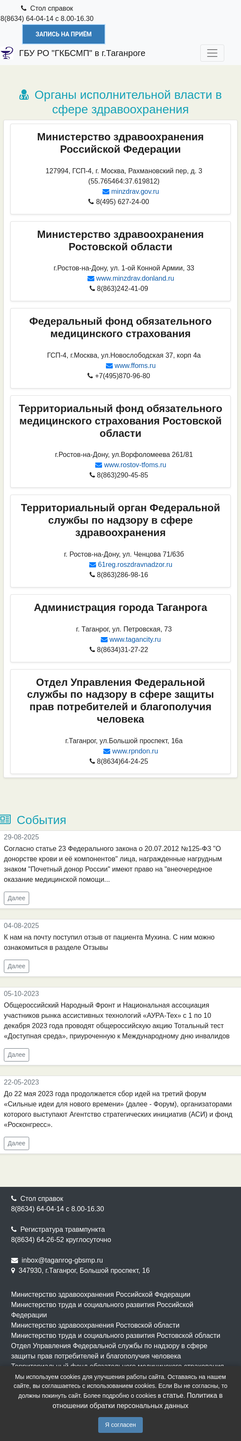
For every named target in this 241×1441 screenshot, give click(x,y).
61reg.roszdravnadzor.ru (135, 564)
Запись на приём (64, 34)
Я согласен (120, 1424)
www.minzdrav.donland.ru (135, 278)
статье (173, 1395)
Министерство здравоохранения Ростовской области (95, 1325)
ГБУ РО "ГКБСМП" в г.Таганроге (72, 53)
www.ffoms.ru (135, 365)
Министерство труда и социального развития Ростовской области (115, 1335)
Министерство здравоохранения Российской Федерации (100, 1294)
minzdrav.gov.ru (135, 191)
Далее (16, 898)
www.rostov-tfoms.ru (135, 464)
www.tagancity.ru (135, 639)
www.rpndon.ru (135, 751)
